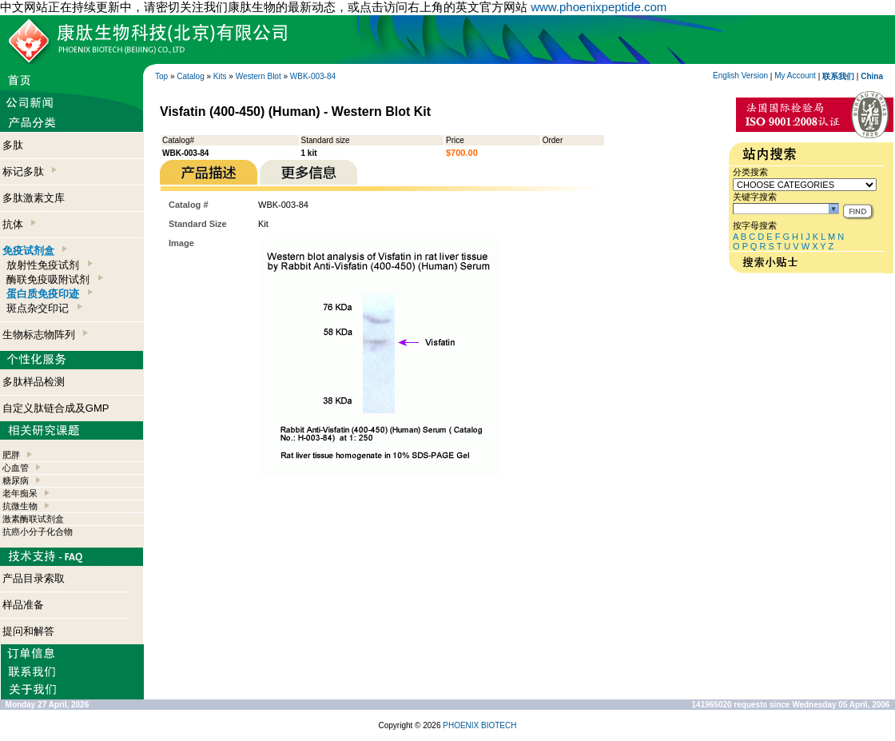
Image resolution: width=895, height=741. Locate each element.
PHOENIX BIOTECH (479, 725)
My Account (795, 75)
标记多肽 (29, 171)
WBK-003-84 (313, 76)
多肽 (12, 145)
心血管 (15, 467)
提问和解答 (28, 631)
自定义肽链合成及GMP (55, 408)
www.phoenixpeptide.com (598, 7)
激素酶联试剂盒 (33, 519)
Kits (220, 76)
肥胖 (11, 455)
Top (161, 76)
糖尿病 (15, 480)
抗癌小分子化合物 (37, 531)
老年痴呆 (20, 493)
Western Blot (258, 76)
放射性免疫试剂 (49, 265)
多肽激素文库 (33, 198)
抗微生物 (20, 506)
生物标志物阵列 (45, 335)
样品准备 (23, 605)
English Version (740, 75)
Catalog (190, 76)
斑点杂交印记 (44, 308)
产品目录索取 (33, 578)
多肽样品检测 (33, 382)
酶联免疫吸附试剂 (54, 279)
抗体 (19, 224)
